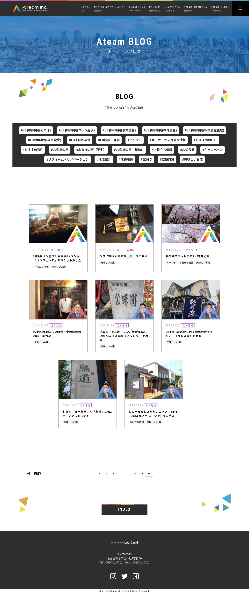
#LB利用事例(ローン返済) (77, 130)
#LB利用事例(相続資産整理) (204, 130)
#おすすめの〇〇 (205, 139)
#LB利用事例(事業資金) (119, 130)
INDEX (124, 509)
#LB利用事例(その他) (36, 130)
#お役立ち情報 (162, 149)
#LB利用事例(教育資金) (160, 130)
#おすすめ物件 (33, 149)
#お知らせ (187, 149)
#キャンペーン (212, 149)
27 (127, 473)
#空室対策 (167, 159)
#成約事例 (126, 159)
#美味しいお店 (192, 159)
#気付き (146, 159)
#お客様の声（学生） (91, 149)
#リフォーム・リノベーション (67, 159)
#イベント (134, 139)
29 (141, 473)
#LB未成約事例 (79, 139)
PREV (37, 473)
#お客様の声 (59, 149)
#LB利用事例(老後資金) (44, 139)
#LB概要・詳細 (109, 139)
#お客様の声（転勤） (129, 149)
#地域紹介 (103, 159)
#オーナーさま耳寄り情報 (168, 139)
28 (134, 473)
